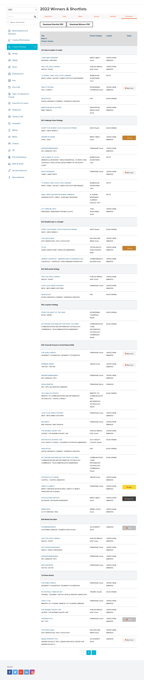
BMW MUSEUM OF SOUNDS (51, 107)
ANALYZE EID (46, 99)
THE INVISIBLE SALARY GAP (51, 431)
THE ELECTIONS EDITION (50, 498)
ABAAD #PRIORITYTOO (49, 639)
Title (42, 36)
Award (129, 36)
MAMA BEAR (45, 509)
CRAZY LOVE (46, 601)
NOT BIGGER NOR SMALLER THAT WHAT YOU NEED (60, 324)
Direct (14, 67)
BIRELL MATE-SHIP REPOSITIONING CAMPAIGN (57, 195)
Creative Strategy (19, 47)
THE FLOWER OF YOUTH (50, 157)
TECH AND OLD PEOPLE (50, 393)
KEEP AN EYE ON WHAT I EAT (51, 440)
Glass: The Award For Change (18, 95)
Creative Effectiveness (21, 40)
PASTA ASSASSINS (47, 172)
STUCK (43, 247)
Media (14, 137)
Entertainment (17, 74)
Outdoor (15, 143)
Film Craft (16, 87)
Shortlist (113, 16)
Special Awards (18, 177)
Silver (80, 16)
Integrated (16, 123)
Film (14, 80)
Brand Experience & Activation (18, 32)
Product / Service (47, 41)
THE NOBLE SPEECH (48, 353)
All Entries (129, 16)
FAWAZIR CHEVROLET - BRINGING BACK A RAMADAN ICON (62, 259)
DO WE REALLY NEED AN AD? (51, 592)
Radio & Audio (18, 164)
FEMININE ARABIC (47, 364)
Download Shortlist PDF (53, 24)
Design (15, 53)
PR (13, 150)
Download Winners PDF (80, 24)
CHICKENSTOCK (47, 619)
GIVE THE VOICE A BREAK (50, 67)
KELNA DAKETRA (47, 384)
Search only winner (17, 22)
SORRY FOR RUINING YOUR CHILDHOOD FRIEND (59, 128)
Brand (43, 39)
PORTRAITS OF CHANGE (50, 477)
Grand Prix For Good (20, 103)
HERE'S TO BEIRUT (48, 486)
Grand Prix (48, 16)
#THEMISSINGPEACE (48, 527)
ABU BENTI (45, 422)
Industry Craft (17, 117)
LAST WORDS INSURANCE (50, 547)
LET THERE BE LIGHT (48, 209)
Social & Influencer (19, 170)
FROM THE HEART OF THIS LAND (53, 312)
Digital (14, 60)
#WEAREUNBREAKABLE (49, 148)
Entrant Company (96, 36)
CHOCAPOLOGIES (47, 238)
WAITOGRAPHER (47, 565)
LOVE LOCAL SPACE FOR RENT (52, 286)
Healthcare (16, 110)
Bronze (96, 16)
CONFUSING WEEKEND (49, 58)
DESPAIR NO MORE (48, 137)
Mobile (15, 130)
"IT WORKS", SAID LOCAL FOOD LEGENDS (56, 76)
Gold (64, 16)
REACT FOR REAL (47, 87)
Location (109, 36)
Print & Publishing (19, 157)
